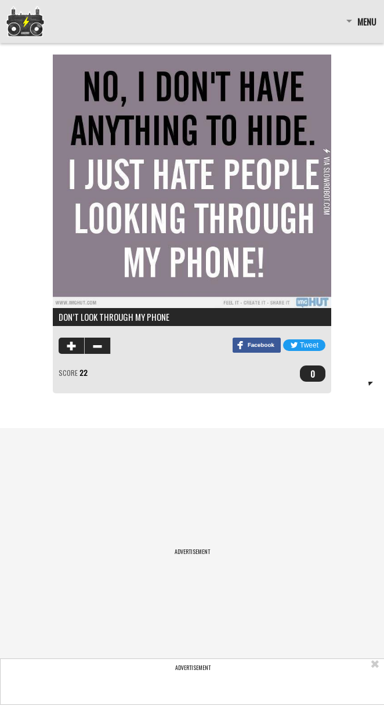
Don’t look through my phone (114, 316)
